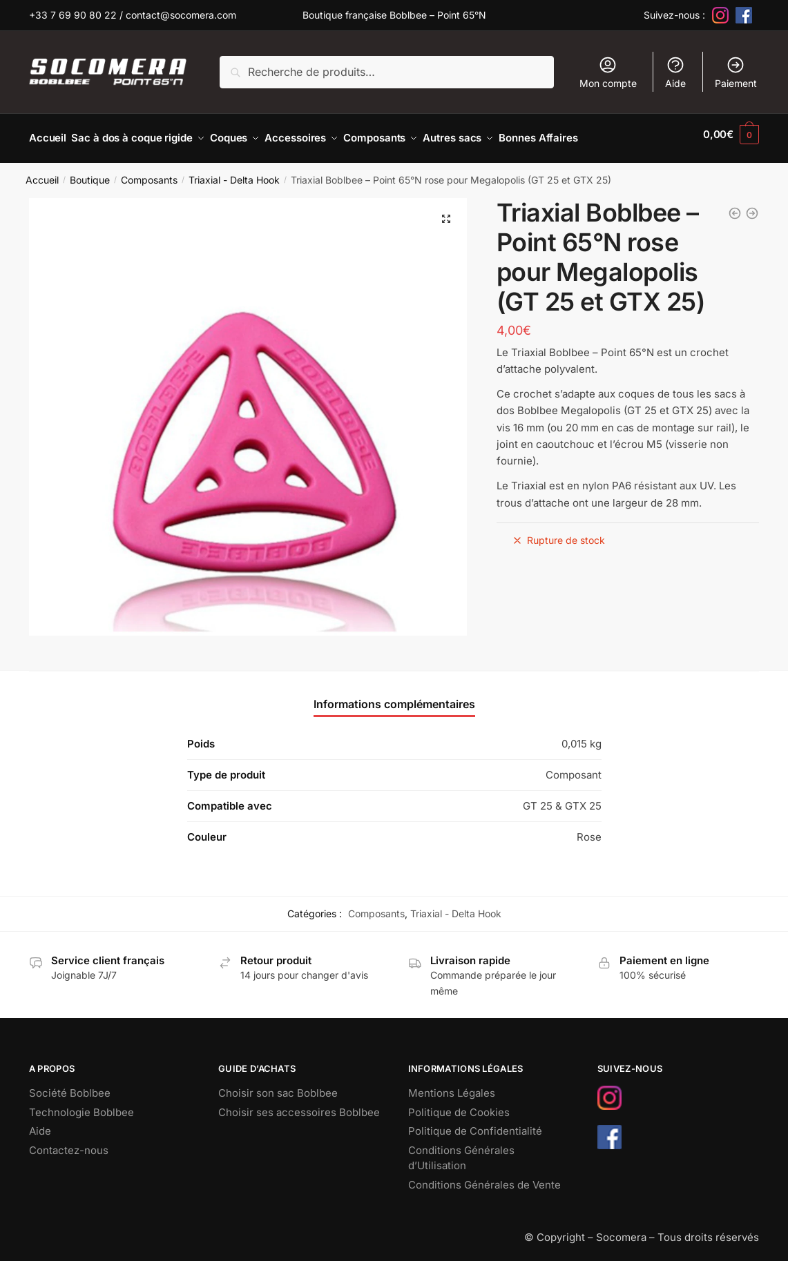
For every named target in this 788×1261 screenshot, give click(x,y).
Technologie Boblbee (81, 1104)
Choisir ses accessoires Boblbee (299, 1104)
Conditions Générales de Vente (484, 1177)
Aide (675, 72)
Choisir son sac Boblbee (278, 1085)
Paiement (736, 72)
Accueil (42, 172)
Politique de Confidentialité (475, 1123)
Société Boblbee (69, 1085)
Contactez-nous (68, 1142)
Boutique (90, 172)
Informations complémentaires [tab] (394, 696)
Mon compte (608, 72)
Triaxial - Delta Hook (234, 172)
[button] (446, 211)
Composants (149, 172)
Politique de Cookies (459, 1104)
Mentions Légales (451, 1085)
